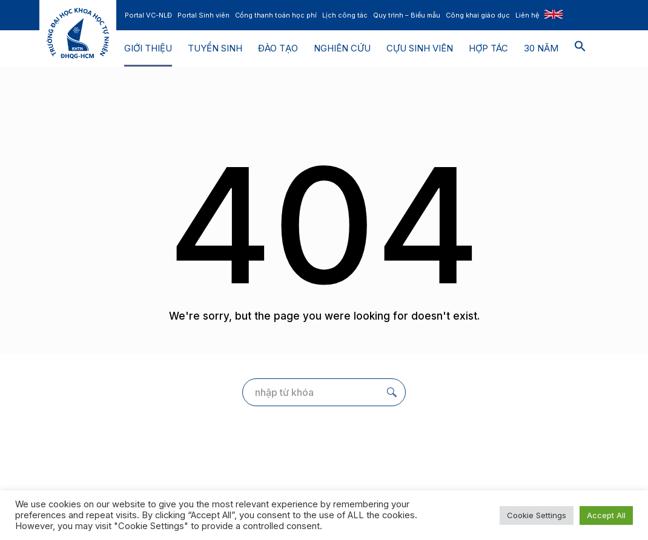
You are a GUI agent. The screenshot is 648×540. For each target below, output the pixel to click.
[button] (580, 48)
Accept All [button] (606, 515)
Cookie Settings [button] (536, 515)
